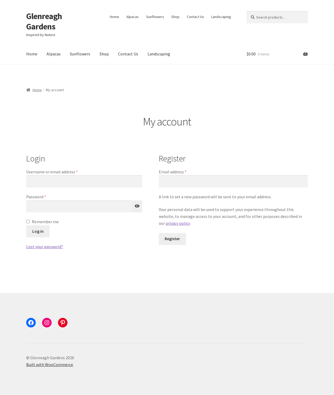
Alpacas (132, 16)
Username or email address (59, 171)
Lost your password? (44, 246)
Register (172, 238)
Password (44, 196)
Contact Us (195, 16)
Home (114, 16)
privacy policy (178, 223)
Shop (175, 16)
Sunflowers (155, 16)
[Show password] (137, 206)
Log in (38, 231)
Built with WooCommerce (49, 364)
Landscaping (221, 16)
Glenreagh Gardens (44, 21)
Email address (180, 171)
